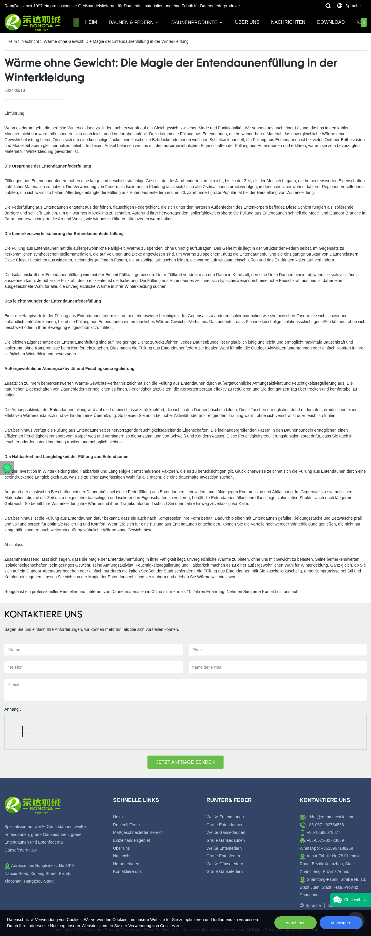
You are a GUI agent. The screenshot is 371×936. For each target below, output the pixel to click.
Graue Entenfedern (224, 856)
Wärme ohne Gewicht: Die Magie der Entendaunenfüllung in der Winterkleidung (116, 41)
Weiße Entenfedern (224, 848)
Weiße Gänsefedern (225, 863)
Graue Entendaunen (225, 824)
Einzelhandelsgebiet (131, 840)
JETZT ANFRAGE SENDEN (185, 762)
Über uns (247, 22)
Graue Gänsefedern (225, 871)
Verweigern (341, 922)
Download (331, 22)
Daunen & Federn (131, 22)
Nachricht (30, 41)
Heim (91, 22)
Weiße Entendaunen (225, 817)
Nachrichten (288, 22)
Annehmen (295, 922)
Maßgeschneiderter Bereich (138, 832)
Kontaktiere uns (127, 871)
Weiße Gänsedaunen (226, 832)
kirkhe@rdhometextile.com (329, 817)
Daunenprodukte (194, 22)
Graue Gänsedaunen (226, 840)
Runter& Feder (126, 824)
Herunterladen (126, 863)
